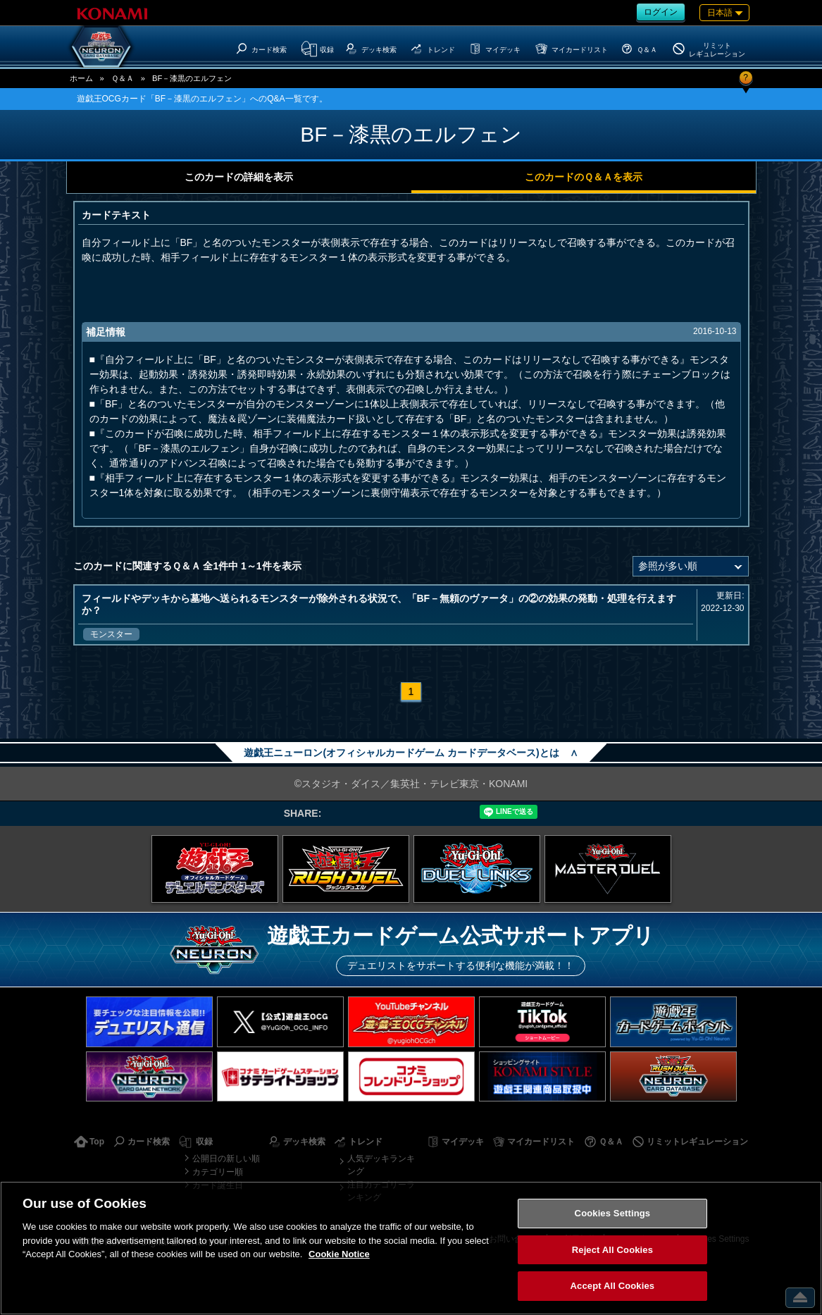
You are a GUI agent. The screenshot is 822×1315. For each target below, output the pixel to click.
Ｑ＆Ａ (122, 78)
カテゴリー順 (217, 1172)
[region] (411, 1248)
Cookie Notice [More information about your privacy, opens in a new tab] (339, 1254)
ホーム (81, 78)
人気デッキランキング (381, 1165)
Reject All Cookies (612, 1250)
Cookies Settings (613, 1213)
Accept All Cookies (613, 1285)
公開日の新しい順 (226, 1158)
